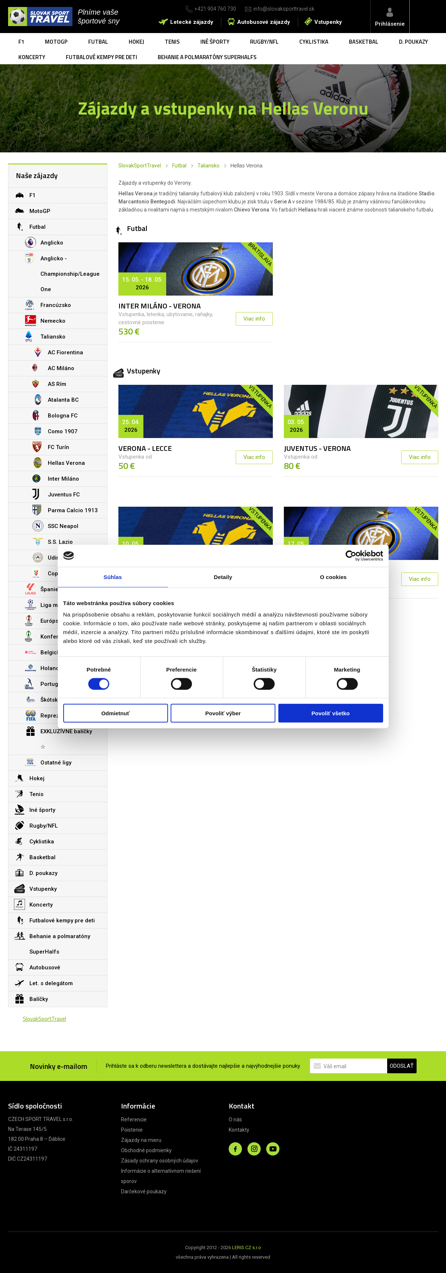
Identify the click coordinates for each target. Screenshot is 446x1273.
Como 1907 (55, 431)
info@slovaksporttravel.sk (283, 9)
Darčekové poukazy (144, 1191)
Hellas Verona (58, 462)
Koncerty (31, 57)
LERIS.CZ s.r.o (246, 1247)
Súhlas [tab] (113, 577)
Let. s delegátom (43, 983)
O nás (235, 1119)
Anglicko (44, 242)
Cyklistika (313, 41)
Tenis (172, 41)
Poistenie (132, 1130)
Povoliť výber (222, 713)
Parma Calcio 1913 (65, 510)
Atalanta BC (55, 399)
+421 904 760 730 (215, 9)
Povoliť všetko (330, 713)
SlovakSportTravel (139, 166)
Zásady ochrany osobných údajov (159, 1161)
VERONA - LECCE (145, 448)
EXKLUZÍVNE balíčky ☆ (58, 737)
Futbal (98, 41)
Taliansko (208, 166)
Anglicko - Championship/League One (62, 272)
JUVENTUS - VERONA (317, 448)
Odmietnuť (115, 713)
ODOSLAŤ (402, 1066)
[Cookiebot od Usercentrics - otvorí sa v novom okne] (351, 555)
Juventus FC (56, 494)
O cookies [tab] (333, 577)
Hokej (136, 41)
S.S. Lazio (52, 541)
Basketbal (363, 41)
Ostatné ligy (48, 762)
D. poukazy (413, 41)
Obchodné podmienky (146, 1150)
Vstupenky (328, 22)
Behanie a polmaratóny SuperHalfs (207, 57)
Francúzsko (48, 304)
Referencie (134, 1119)
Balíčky (31, 998)
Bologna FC (55, 415)
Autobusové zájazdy (263, 22)
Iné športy (214, 41)
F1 (21, 41)
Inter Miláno (55, 478)
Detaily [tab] (223, 577)
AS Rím (49, 383)
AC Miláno (53, 368)
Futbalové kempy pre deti (101, 57)
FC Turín (50, 447)
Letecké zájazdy (191, 22)
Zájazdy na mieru (141, 1140)
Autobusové (37, 967)
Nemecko (45, 320)
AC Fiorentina (57, 352)
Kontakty (239, 1130)
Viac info (254, 318)
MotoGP (56, 41)
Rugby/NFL (264, 41)
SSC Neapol (55, 525)
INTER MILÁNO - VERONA (159, 305)
